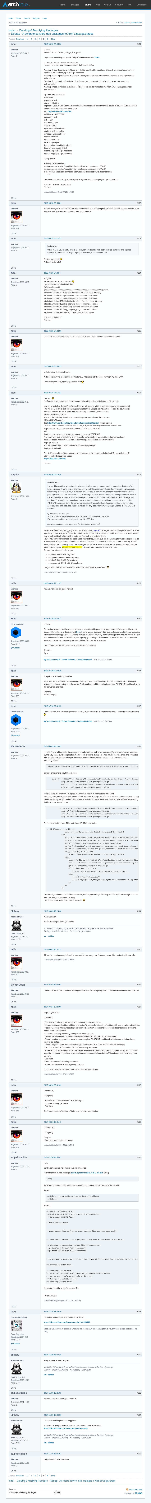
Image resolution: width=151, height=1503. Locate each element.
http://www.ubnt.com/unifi (59, 111)
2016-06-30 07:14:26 (52, 474)
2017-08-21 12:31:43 (52, 1122)
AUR (130, 5)
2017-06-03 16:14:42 (52, 746)
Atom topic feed (135, 1489)
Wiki (98, 5)
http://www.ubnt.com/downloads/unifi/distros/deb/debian (73, 423)
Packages (74, 5)
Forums (87, 5)
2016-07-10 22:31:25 (52, 706)
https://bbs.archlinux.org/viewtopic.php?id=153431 (67, 1322)
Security (119, 5)
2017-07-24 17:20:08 (52, 1007)
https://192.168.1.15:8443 (55, 459)
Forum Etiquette (69, 660)
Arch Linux (16, 4)
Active (126, 22)
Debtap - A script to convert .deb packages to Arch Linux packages (52, 33)
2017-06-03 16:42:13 (52, 949)
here (78, 632)
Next (53, 39)
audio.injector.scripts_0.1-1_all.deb (87, 1173)
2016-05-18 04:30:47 (52, 273)
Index (11, 18)
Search (27, 18)
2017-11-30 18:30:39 (52, 1415)
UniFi (97, 57)
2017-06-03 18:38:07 (52, 985)
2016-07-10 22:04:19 (52, 671)
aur (45, 936)
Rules (18, 18)
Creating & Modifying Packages (38, 30)
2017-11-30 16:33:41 (52, 1157)
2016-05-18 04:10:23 (52, 238)
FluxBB (138, 1493)
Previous (20, 39)
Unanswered (136, 22)
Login (45, 18)
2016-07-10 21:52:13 (52, 619)
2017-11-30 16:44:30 (52, 1312)
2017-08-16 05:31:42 (52, 1085)
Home (62, 5)
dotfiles (51, 936)
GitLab (107, 5)
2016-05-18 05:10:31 (52, 393)
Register (36, 18)
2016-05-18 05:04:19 (52, 366)
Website (16, 648)
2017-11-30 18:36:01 (52, 1454)
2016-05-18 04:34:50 (52, 331)
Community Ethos (84, 660)
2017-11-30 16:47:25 (52, 1355)
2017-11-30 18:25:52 (52, 1393)
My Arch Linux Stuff (52, 660)
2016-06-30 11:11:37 (52, 583)
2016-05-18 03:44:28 (52, 44)
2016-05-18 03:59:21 (52, 203)
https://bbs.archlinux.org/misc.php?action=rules (66, 1428)
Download (142, 5)
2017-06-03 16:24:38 (52, 911)
